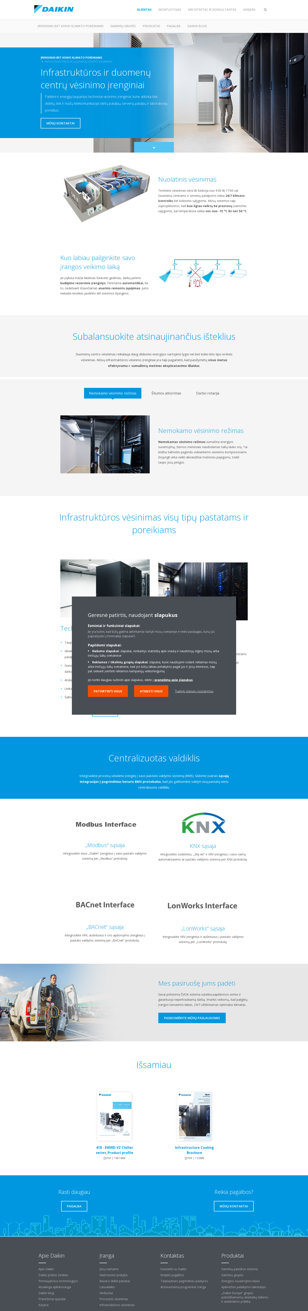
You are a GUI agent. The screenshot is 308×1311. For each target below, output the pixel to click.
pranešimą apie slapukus (173, 680)
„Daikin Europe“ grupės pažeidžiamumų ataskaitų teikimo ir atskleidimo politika (244, 1297)
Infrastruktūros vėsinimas (117, 1305)
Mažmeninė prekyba (113, 1275)
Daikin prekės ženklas (53, 1275)
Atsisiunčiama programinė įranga (183, 1287)
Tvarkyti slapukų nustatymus (194, 691)
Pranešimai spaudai (51, 1299)
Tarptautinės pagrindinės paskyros (184, 1281)
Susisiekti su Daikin (173, 1269)
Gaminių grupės (123, 26)
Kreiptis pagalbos (172, 1275)
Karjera (43, 1305)
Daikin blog (197, 26)
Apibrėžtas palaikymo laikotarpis (243, 1287)
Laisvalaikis (107, 1287)
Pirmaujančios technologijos (58, 1281)
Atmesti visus (151, 691)
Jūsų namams (109, 1269)
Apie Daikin (46, 1269)
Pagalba (174, 26)
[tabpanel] (154, 448)
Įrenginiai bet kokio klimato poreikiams (71, 26)
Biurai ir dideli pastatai (114, 1281)
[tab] (112, 393)
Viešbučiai (106, 1293)
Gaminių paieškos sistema (239, 1269)
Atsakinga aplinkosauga (54, 1287)
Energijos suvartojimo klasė (240, 1281)
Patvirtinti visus (108, 691)
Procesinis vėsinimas (113, 1299)
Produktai (151, 26)
